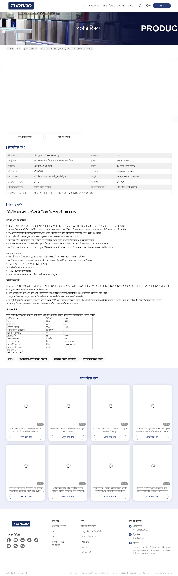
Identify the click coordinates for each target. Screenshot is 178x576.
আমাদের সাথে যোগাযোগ (128, 6)
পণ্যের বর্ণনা (64, 137)
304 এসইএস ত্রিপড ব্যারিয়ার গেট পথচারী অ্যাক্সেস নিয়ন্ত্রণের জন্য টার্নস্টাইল (26, 430)
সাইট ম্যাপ (24, 573)
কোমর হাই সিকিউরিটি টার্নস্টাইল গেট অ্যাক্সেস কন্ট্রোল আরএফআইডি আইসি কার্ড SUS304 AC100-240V (26, 489)
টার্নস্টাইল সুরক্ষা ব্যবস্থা (93, 359)
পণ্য (105, 6)
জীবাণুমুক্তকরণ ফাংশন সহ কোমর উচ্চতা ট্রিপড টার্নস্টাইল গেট (67, 430)
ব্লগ (118, 6)
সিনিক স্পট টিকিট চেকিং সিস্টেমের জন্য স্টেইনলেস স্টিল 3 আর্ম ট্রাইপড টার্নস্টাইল (152, 489)
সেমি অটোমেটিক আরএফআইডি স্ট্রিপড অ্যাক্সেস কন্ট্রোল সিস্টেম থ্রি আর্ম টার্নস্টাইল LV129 (68, 489)
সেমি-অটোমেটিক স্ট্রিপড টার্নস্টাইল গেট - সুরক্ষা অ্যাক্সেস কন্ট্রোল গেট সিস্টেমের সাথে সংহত (152, 430)
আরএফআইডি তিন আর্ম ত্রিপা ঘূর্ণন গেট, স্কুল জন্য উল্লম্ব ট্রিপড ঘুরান (110, 430)
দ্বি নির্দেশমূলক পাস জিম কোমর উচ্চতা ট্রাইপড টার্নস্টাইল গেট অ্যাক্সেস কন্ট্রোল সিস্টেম (110, 489)
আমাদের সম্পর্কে (95, 6)
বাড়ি (84, 6)
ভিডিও (112, 6)
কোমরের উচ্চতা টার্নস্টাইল (65, 359)
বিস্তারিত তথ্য (24, 137)
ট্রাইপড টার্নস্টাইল (30, 49)
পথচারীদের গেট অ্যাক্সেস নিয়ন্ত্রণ (33, 359)
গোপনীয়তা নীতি (12, 573)
